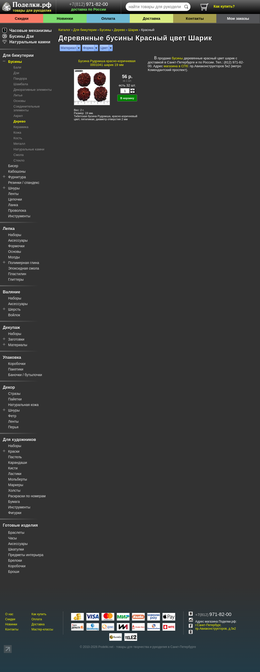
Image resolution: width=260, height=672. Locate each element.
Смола (18, 155)
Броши (13, 572)
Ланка (13, 205)
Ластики (14, 474)
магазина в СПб (176, 66)
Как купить (38, 614)
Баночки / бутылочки (25, 375)
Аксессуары (18, 240)
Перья (13, 427)
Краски (14, 451)
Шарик (133, 30)
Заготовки (16, 339)
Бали (17, 67)
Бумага (14, 502)
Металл (19, 144)
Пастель (15, 457)
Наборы (14, 235)
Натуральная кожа (23, 405)
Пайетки (15, 399)
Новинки (65, 18)
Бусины (15, 62)
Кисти (13, 468)
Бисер (13, 166)
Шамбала (20, 84)
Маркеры (15, 485)
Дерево (19, 121)
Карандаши (17, 463)
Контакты (195, 18)
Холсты (14, 490)
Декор (9, 387)
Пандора (20, 78)
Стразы (14, 394)
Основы (19, 101)
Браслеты (16, 532)
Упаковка (12, 357)
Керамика (20, 127)
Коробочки (16, 364)
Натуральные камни (26, 42)
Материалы (17, 345)
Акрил (18, 116)
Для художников (19, 439)
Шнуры (14, 188)
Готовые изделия (20, 525)
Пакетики (15, 369)
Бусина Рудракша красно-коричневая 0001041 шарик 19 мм (106, 63)
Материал (68, 48)
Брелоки (15, 560)
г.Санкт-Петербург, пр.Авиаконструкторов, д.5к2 (215, 626)
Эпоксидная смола (23, 268)
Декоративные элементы (32, 90)
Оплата (108, 18)
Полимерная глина (23, 263)
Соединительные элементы (26, 108)
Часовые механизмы (27, 30)
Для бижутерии (18, 55)
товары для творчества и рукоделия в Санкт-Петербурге (156, 647)
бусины (177, 58)
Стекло (18, 160)
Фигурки (14, 513)
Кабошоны (17, 171)
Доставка (151, 18)
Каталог (64, 30)
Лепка (9, 228)
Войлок (14, 315)
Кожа (17, 132)
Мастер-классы (42, 629)
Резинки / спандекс (23, 183)
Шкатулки (16, 549)
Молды (14, 257)
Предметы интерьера (25, 555)
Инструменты (19, 216)
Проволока (17, 210)
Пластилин (17, 274)
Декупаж (11, 327)
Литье (18, 95)
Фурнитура (17, 177)
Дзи (16, 73)
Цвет (104, 48)
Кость (17, 138)
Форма (88, 48)
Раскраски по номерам (27, 496)
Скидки (21, 18)
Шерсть (14, 309)
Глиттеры (16, 279)
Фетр (12, 416)
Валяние (11, 292)
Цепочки (15, 199)
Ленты (13, 194)
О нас (9, 614)
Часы (12, 538)
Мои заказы (238, 18)
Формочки (16, 246)
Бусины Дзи (18, 36)
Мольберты (17, 479)
